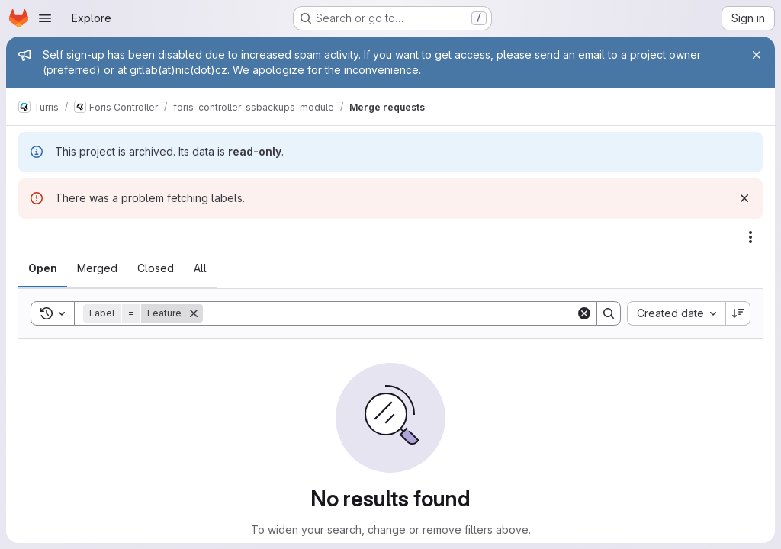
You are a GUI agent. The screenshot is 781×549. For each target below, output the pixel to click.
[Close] (756, 55)
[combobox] (676, 313)
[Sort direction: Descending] (738, 313)
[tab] (42, 268)
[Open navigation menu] (45, 18)
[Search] (389, 313)
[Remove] (194, 313)
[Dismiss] (744, 198)
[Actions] (750, 237)
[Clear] (584, 313)
